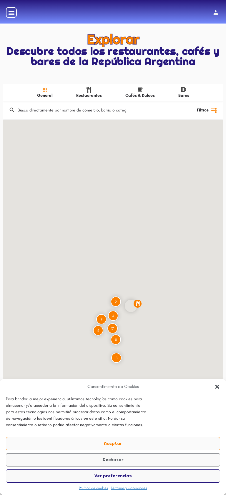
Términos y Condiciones (129, 488)
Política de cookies (93, 488)
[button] (217, 387)
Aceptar (113, 443)
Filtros (207, 116)
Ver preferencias (113, 476)
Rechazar (113, 459)
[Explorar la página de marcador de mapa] (131, 312)
